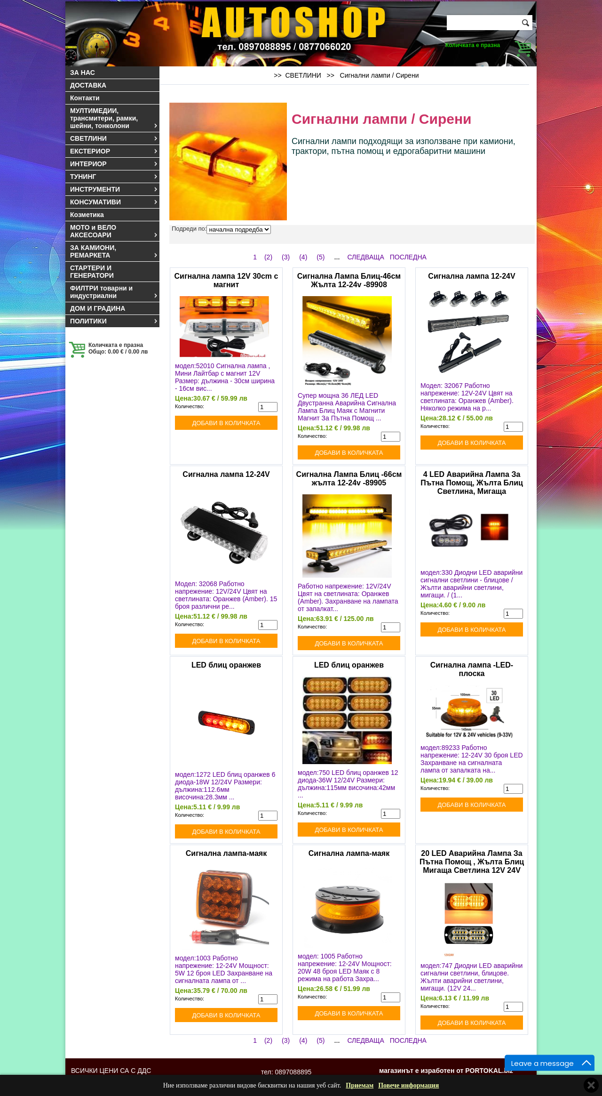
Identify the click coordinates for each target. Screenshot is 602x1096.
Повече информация (408, 1085)
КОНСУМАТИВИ (114, 202)
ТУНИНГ (114, 176)
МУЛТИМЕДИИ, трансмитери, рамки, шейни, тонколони (114, 118)
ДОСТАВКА (88, 85)
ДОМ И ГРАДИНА (97, 308)
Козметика (87, 214)
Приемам (359, 1085)
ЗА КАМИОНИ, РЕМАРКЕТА (114, 251)
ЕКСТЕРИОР (114, 151)
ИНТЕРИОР (114, 164)
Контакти (85, 98)
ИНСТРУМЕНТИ (114, 189)
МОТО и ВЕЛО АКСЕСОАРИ (114, 231)
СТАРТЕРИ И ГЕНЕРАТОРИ (92, 271)
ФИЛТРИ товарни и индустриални (114, 291)
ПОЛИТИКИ (114, 321)
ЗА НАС (82, 72)
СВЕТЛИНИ (114, 138)
